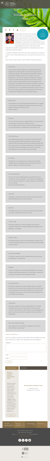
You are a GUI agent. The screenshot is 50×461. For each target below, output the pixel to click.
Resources (41, 425)
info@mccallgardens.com (25, 437)
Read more (11, 416)
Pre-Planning (30, 425)
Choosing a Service (18, 425)
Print (23, 29)
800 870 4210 (25, 435)
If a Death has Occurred (8, 425)
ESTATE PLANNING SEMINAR (42, 35)
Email (7, 359)
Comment (8, 342)
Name (7, 356)
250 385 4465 (18, 435)
